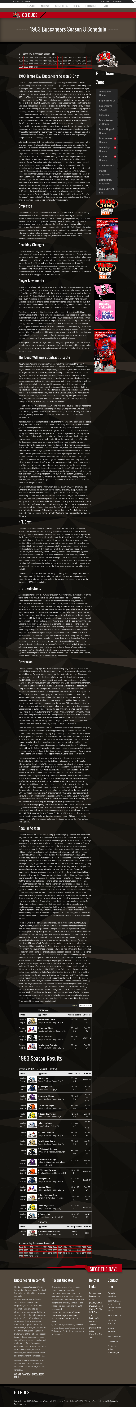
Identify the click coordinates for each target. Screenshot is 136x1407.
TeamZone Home (105, 93)
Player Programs (104, 173)
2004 (84, 61)
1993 (31, 61)
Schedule (104, 115)
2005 (89, 61)
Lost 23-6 (87, 1207)
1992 (26, 61)
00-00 (87, 1233)
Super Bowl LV (107, 100)
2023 (31, 67)
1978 (31, 57)
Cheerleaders (106, 165)
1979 (36, 57)
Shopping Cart (91, 5)
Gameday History (104, 149)
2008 (31, 64)
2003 (79, 61)
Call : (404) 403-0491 (22, 1)
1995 (40, 61)
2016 (70, 64)
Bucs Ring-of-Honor (107, 131)
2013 (55, 64)
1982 (50, 57)
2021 (21, 67)
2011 (45, 64)
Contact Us (117, 1)
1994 (36, 61)
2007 (26, 64)
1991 (21, 61)
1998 (55, 61)
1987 (74, 57)
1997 (50, 61)
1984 (60, 57)
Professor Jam (114, 1352)
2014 (60, 64)
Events (76, 5)
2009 (36, 64)
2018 (79, 64)
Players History (103, 158)
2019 (84, 64)
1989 (84, 57)
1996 (45, 61)
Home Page (96, 1293)
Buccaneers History (106, 140)
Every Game (96, 1302)
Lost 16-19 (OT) (87, 1097)
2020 (89, 64)
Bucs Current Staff (106, 191)
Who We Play (97, 1309)
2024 (36, 67)
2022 (26, 67)
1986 (70, 57)
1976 (21, 57)
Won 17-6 (87, 1038)
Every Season (97, 1305)
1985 (65, 57)
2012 (50, 64)
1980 (40, 57)
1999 (60, 61)
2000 (65, 61)
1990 (89, 57)
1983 (55, 57)
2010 (40, 64)
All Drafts (95, 1318)
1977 (26, 57)
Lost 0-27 (87, 1180)
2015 (65, 64)
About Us (106, 1)
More (106, 5)
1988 (79, 57)
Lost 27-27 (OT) (87, 1125)
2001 (70, 61)
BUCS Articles (61, 5)
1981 (45, 57)
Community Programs (105, 182)
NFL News (45, 5)
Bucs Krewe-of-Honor (106, 122)
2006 (21, 64)
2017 (74, 64)
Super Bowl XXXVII (105, 108)
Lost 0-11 (87, 1079)
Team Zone (31, 5)
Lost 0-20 (87, 1171)
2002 (74, 61)
